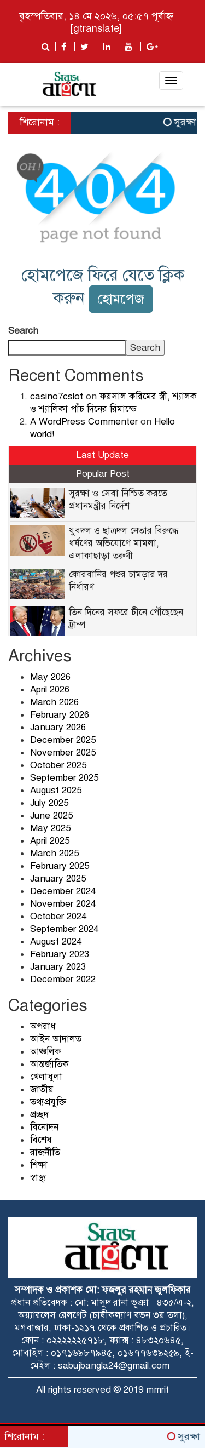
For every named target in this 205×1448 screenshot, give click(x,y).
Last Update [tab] (102, 455)
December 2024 (63, 891)
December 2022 (63, 979)
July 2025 (49, 803)
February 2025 (59, 866)
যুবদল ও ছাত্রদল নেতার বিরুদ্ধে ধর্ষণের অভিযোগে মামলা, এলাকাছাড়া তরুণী (123, 543)
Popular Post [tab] (103, 473)
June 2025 (51, 815)
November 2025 (63, 752)
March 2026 (54, 702)
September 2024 (64, 929)
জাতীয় (42, 1089)
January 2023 (58, 966)
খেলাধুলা (46, 1077)
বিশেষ (41, 1140)
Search (23, 330)
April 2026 (49, 689)
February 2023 (59, 954)
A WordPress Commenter (84, 421)
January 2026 (58, 727)
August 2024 (55, 941)
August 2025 (55, 790)
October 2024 (58, 916)
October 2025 (58, 765)
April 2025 (49, 840)
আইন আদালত (55, 1039)
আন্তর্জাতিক (49, 1064)
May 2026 (50, 677)
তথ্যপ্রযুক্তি (48, 1102)
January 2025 (58, 878)
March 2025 (54, 853)
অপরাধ (43, 1026)
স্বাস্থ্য (38, 1177)
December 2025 (63, 740)
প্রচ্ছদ (39, 1114)
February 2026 (59, 714)
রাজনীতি (45, 1152)
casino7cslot (56, 396)
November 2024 (63, 903)
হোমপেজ (120, 298)
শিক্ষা (39, 1165)
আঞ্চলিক (45, 1051)
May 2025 (50, 828)
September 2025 (64, 777)
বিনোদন (44, 1127)
